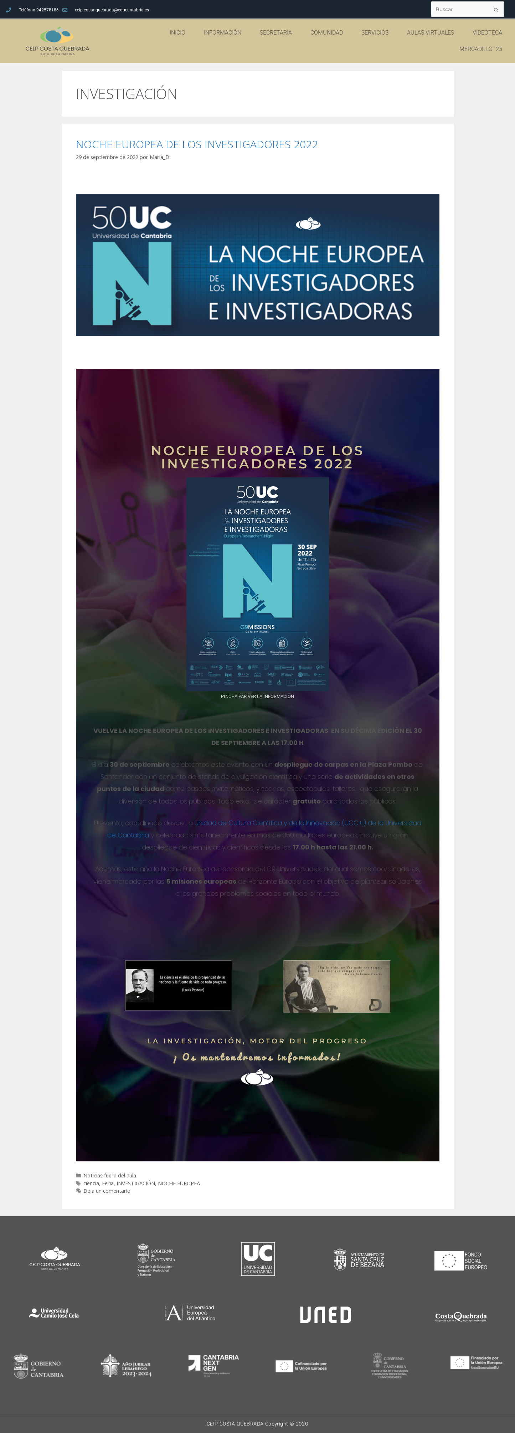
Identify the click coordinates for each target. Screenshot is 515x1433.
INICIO (179, 32)
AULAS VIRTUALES (432, 32)
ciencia (91, 1183)
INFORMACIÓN (224, 32)
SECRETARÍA (277, 32)
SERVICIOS (376, 32)
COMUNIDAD (328, 32)
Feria (108, 1183)
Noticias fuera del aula (109, 1175)
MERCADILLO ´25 (480, 49)
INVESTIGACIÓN (136, 1183)
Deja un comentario (106, 1190)
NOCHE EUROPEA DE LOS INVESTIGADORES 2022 (197, 144)
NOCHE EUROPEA (179, 1183)
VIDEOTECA (487, 32)
